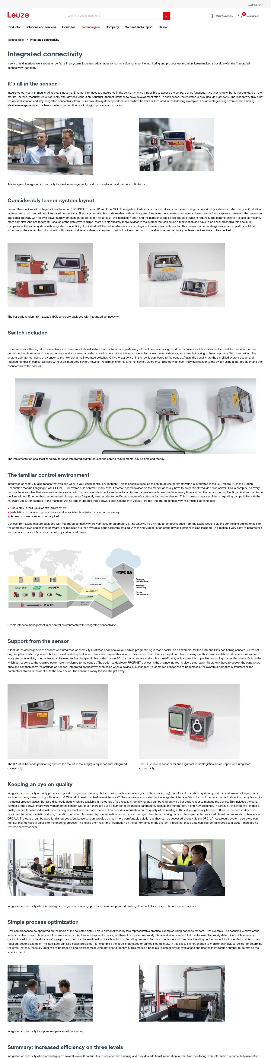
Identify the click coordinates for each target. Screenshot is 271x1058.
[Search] (166, 16)
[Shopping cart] (261, 14)
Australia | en (255, 4)
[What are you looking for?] (114, 16)
